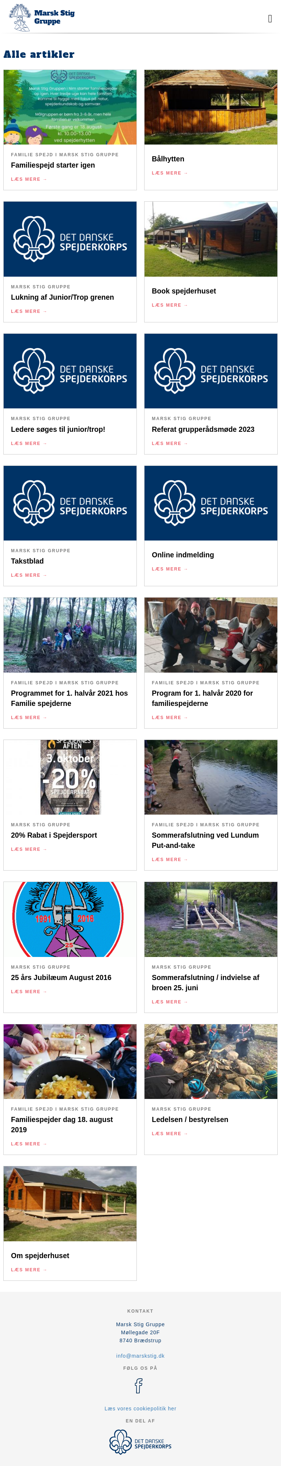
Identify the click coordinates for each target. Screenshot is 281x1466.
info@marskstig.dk (140, 1356)
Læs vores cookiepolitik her (141, 1408)
